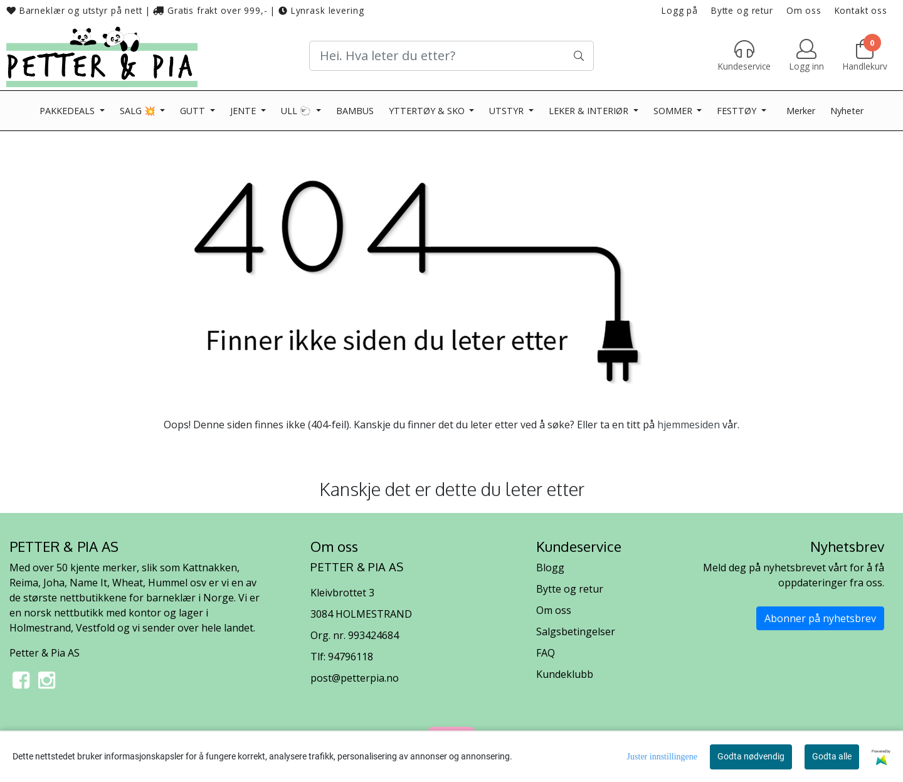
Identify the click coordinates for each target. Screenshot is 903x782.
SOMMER (674, 111)
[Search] (451, 56)
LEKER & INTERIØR (590, 111)
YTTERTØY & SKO (428, 111)
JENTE (244, 111)
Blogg (550, 567)
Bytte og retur (742, 10)
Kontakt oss (861, 10)
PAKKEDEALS (68, 111)
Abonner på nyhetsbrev (820, 618)
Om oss (803, 10)
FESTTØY (738, 111)
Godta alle (832, 756)
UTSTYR (507, 111)
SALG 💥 (139, 111)
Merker (800, 111)
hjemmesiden (688, 424)
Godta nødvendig (750, 756)
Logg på (680, 10)
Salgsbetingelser (575, 631)
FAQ (545, 653)
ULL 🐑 (297, 111)
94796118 (350, 656)
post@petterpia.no (354, 678)
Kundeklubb (564, 674)
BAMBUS (355, 111)
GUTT (194, 111)
